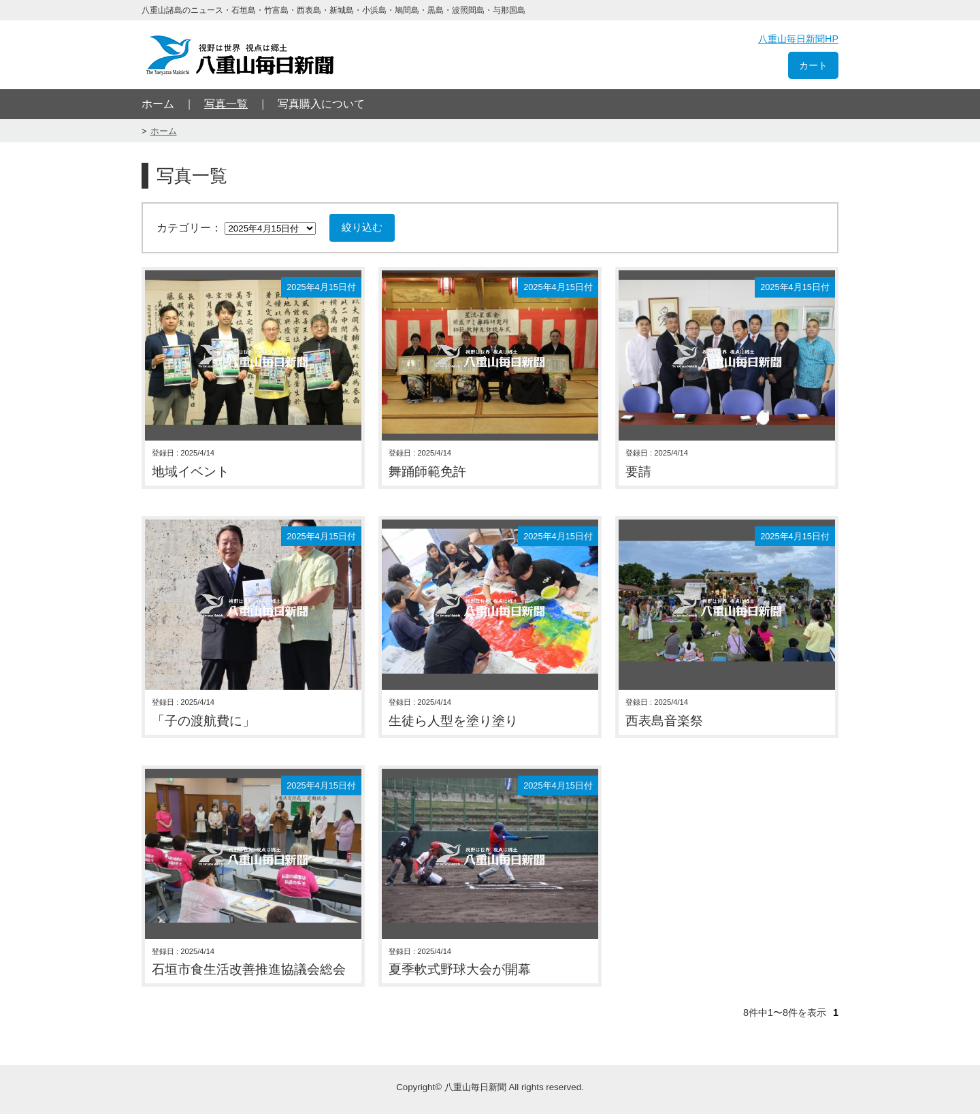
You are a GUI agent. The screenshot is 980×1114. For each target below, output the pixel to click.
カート (813, 65)
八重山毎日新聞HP (798, 38)
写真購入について (321, 104)
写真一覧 (226, 104)
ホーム (158, 104)
